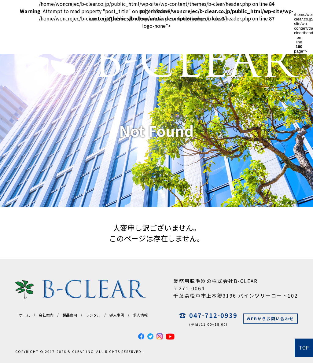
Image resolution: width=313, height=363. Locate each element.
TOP (304, 347)
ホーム (24, 314)
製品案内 (69, 314)
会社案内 (46, 314)
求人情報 (140, 314)
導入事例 (116, 314)
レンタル (93, 314)
